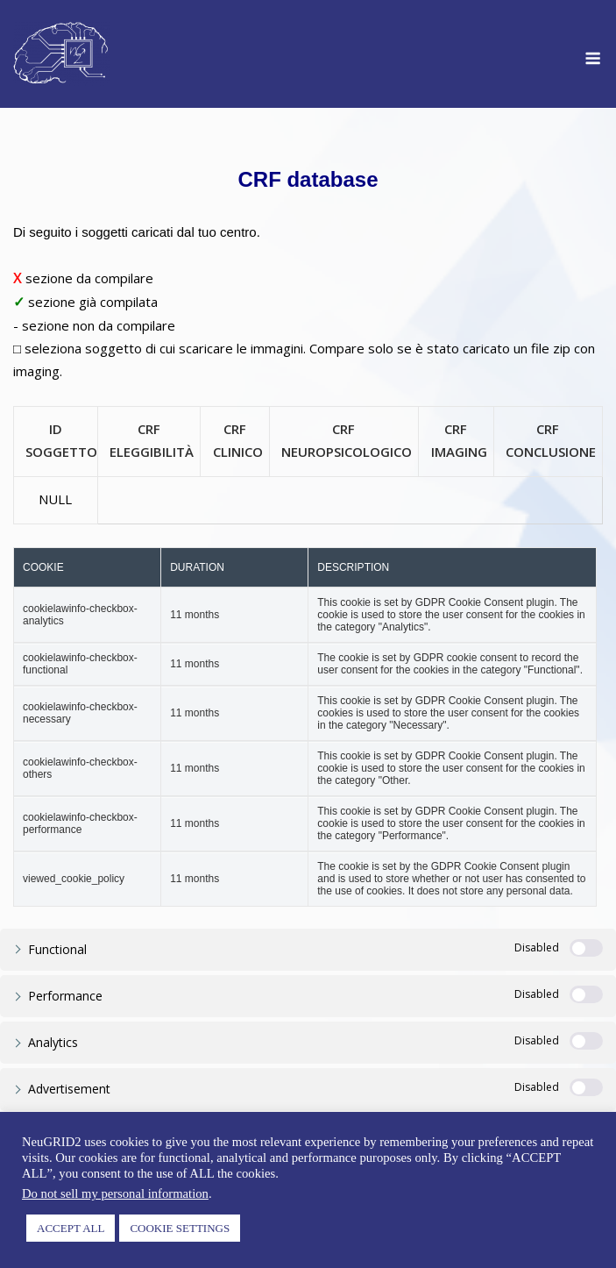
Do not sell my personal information (115, 1193)
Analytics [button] (53, 1042)
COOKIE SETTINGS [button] (180, 1228)
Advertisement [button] (69, 1088)
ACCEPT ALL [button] (70, 1228)
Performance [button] (65, 995)
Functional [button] (57, 949)
